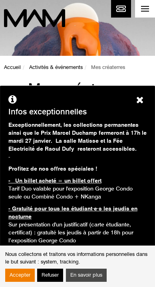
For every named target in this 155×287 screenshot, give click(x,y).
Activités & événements (56, 67)
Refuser (50, 275)
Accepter (20, 275)
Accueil (12, 67)
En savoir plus (86, 275)
